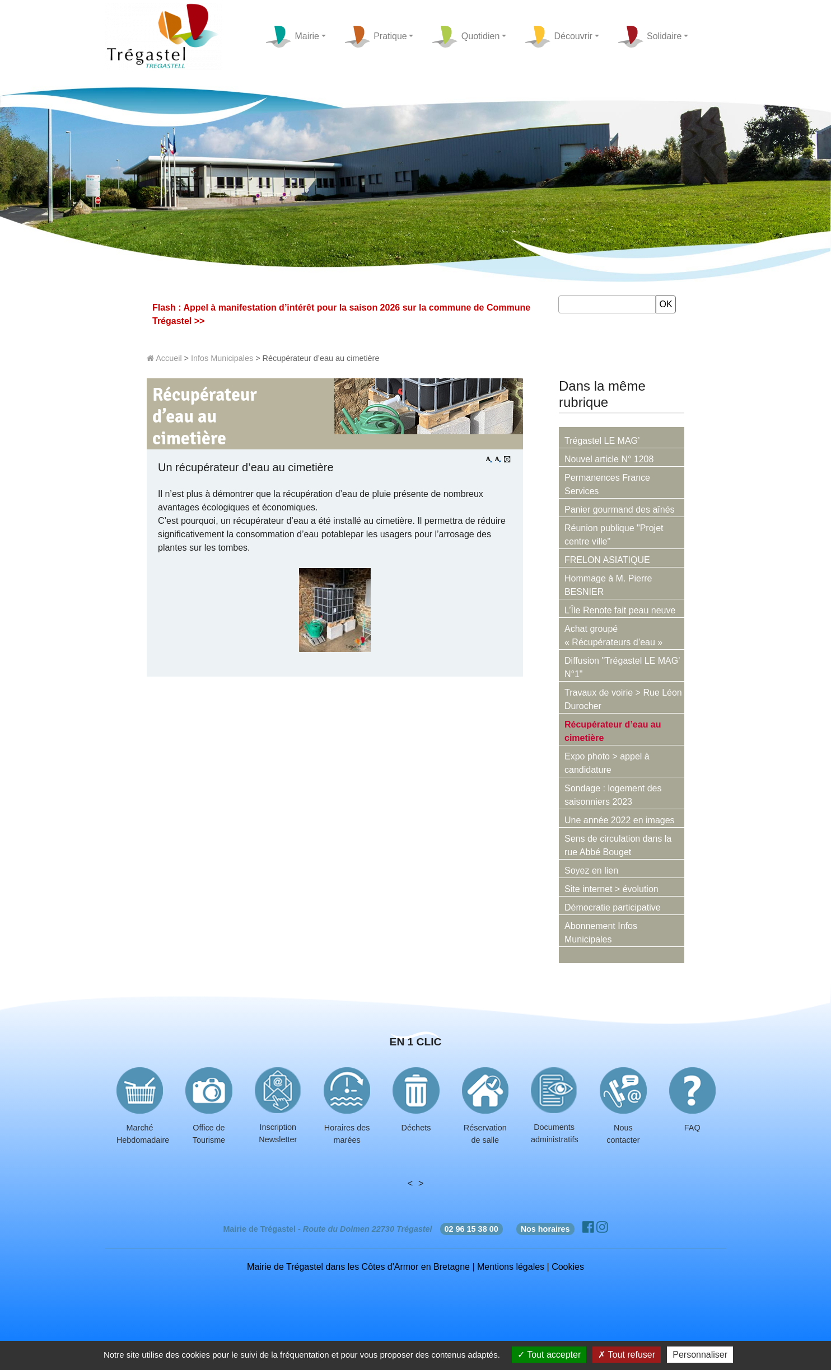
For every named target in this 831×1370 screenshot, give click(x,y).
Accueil (164, 358)
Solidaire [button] (649, 37)
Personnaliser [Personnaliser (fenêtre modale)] (700, 1354)
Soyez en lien (591, 870)
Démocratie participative (612, 907)
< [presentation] (410, 1183)
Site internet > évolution (611, 889)
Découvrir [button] (558, 37)
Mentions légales (510, 1267)
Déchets (416, 1127)
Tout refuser (626, 1354)
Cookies (568, 1267)
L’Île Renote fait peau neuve (619, 610)
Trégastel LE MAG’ (602, 440)
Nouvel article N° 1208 (608, 459)
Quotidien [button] (465, 37)
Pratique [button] (375, 37)
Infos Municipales (222, 358)
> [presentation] (420, 1183)
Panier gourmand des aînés (619, 509)
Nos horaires (545, 1228)
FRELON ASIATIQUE (607, 560)
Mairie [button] (292, 37)
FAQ (692, 1127)
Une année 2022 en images (619, 820)
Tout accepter (549, 1354)
